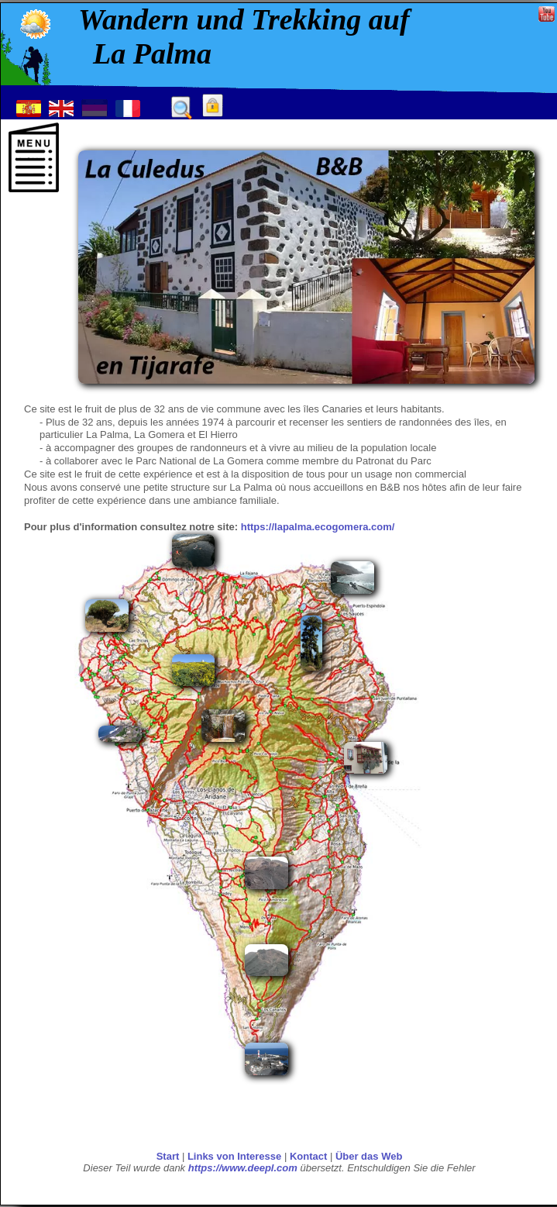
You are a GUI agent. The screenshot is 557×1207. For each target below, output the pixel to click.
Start (168, 1156)
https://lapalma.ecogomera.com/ (318, 527)
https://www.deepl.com (242, 1168)
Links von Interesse (234, 1156)
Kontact (308, 1156)
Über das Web (368, 1156)
